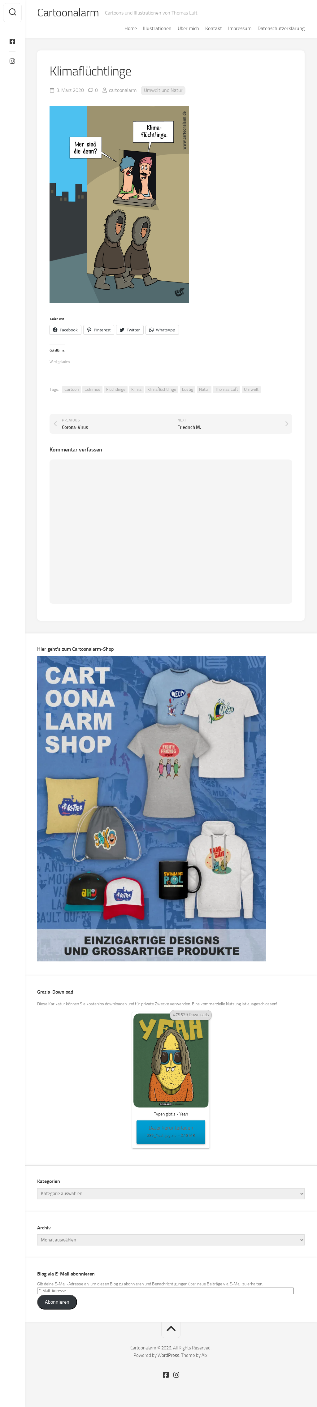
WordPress (168, 1355)
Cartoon (71, 389)
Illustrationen (157, 28)
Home (130, 28)
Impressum (239, 28)
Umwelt (251, 389)
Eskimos (92, 389)
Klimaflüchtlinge (161, 389)
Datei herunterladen (171, 1132)
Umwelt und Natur (163, 90)
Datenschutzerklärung (281, 28)
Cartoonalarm (68, 12)
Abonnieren (57, 1302)
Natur (204, 389)
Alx (204, 1355)
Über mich (188, 28)
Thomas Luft (226, 389)
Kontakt (213, 28)
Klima (136, 389)
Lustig (187, 389)
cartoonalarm (123, 90)
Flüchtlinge (115, 389)
